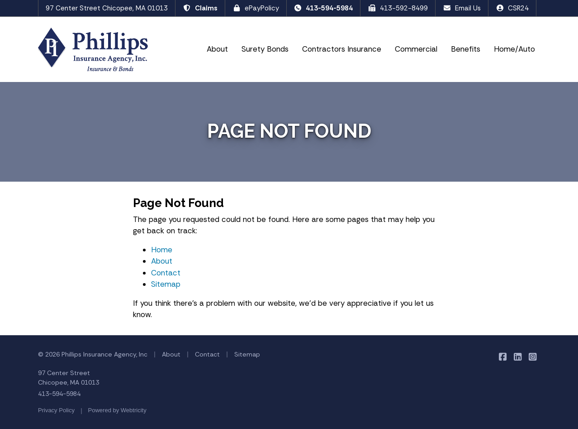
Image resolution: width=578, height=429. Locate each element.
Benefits (465, 49)
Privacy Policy (56, 410)
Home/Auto (514, 49)
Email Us (462, 8)
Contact (165, 273)
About (217, 49)
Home (161, 250)
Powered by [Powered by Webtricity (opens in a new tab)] (117, 410)
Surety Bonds (265, 49)
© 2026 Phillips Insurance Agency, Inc (92, 354)
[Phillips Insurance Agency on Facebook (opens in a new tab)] (502, 357)
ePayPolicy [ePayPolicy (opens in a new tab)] (255, 8)
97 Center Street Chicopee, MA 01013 (107, 8)
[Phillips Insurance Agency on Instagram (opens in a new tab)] (532, 357)
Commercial (416, 49)
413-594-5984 (323, 8)
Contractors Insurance (341, 49)
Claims (200, 8)
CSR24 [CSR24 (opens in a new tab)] (512, 8)
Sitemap (165, 284)
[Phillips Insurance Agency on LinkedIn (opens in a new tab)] (517, 357)
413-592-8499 (398, 8)
